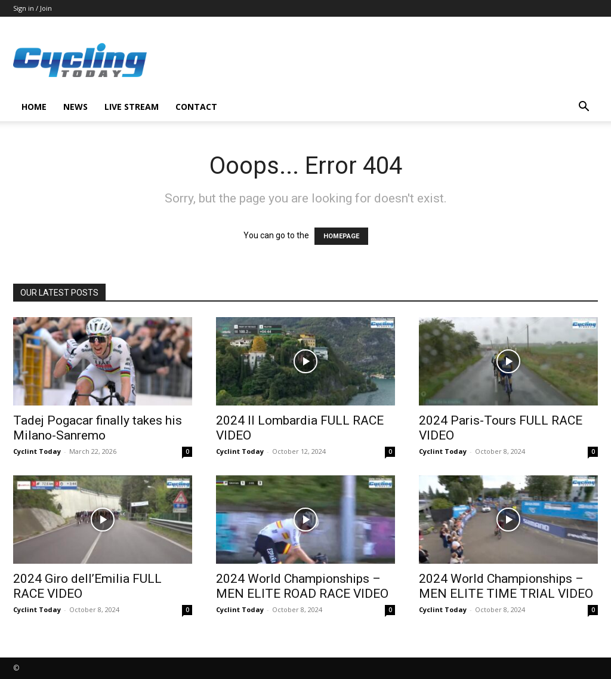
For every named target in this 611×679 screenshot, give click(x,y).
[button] (583, 107)
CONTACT (196, 106)
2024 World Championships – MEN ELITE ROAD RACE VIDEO (302, 586)
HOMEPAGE (341, 236)
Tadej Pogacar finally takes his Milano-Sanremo (97, 428)
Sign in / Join (32, 8)
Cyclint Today (37, 451)
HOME (34, 106)
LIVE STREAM (131, 106)
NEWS (75, 106)
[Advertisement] (380, 60)
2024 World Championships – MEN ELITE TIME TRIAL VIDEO (506, 586)
